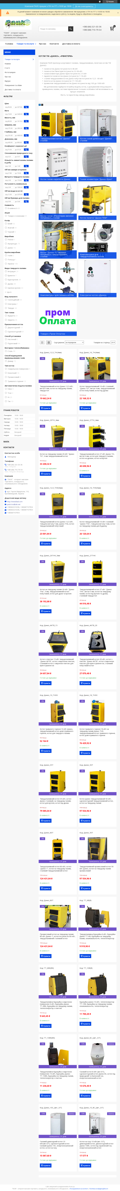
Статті (7, 68)
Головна (9, 44)
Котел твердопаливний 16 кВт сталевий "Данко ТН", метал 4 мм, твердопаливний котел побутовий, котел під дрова (97, 388)
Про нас (42, 44)
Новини (8, 64)
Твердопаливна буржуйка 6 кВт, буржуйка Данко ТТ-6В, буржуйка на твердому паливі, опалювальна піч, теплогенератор (97, 936)
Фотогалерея (10, 72)
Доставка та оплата (13, 89)
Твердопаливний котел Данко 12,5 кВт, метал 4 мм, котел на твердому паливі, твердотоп (56, 388)
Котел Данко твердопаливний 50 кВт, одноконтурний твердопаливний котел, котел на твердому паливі (96, 801)
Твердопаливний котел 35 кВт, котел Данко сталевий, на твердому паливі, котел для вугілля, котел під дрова (55, 801)
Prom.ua (72, 1187)
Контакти (54, 44)
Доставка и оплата (71, 44)
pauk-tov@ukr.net (13, 504)
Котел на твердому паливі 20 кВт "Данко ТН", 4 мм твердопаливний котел (57, 455)
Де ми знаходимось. (84, 6)
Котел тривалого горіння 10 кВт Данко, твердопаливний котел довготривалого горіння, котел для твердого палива (56, 731)
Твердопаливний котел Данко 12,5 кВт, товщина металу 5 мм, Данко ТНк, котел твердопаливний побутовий (57, 524)
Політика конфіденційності (98, 1189)
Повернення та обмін (13, 85)
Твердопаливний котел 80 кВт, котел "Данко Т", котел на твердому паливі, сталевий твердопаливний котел (55, 868)
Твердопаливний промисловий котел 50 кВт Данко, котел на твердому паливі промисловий (96, 868)
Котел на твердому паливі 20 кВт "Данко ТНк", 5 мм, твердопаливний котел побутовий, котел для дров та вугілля (57, 591)
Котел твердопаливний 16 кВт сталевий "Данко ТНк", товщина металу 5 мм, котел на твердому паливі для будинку (97, 524)
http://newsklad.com (14, 502)
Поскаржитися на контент (79, 1189)
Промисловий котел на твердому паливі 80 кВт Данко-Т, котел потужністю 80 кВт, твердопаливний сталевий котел (57, 936)
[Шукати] (70, 28)
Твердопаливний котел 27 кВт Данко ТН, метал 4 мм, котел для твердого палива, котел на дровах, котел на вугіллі (97, 456)
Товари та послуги (25, 44)
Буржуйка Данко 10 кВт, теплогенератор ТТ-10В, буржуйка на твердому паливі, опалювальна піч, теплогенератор (97, 1004)
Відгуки (7, 81)
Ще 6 (9, 292)
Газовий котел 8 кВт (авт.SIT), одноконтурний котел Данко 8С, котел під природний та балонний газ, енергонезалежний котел (97, 1075)
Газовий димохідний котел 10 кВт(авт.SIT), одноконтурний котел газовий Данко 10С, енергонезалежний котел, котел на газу (56, 1144)
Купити (46, 408)
